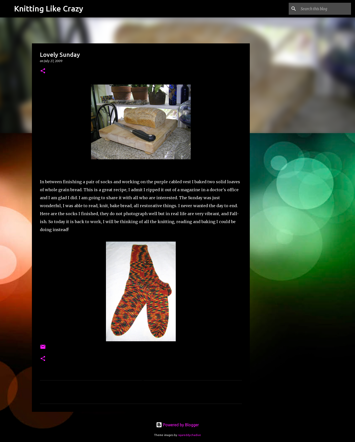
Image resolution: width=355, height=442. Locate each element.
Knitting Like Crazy (48, 8)
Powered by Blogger (177, 425)
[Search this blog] (325, 9)
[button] (43, 71)
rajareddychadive (189, 435)
